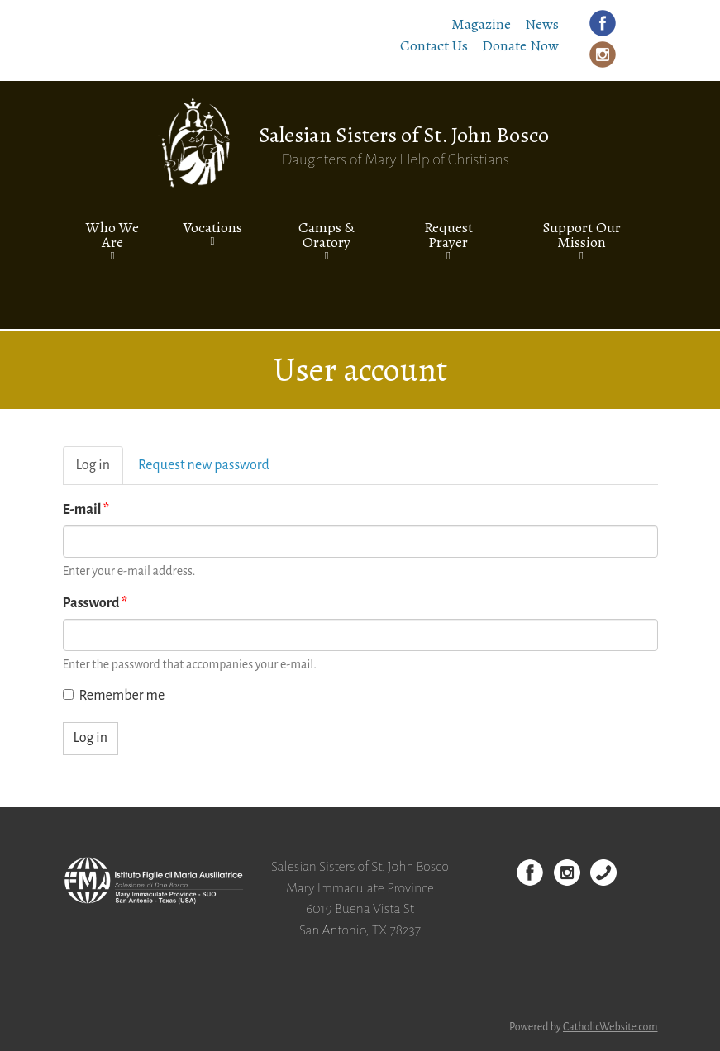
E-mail (86, 509)
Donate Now (520, 45)
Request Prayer (448, 234)
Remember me (114, 695)
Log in (99, 470)
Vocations (212, 227)
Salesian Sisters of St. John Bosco (404, 135)
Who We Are (112, 234)
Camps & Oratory (326, 234)
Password (95, 603)
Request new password (203, 465)
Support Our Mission (581, 234)
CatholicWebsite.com (610, 1027)
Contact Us (434, 45)
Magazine (481, 24)
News (542, 24)
